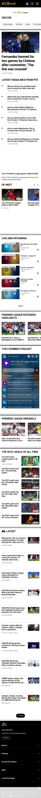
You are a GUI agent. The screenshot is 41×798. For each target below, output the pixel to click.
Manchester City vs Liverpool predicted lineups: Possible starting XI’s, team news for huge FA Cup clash (14, 540)
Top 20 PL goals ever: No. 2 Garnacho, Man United (10, 482)
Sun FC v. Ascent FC (27, 267)
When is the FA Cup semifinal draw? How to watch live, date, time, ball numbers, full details (21, 87)
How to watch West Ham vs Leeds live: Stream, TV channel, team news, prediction (13, 557)
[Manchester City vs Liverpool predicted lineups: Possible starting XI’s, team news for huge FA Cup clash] (33, 540)
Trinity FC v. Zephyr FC (28, 256)
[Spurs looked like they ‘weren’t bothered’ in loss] (13, 429)
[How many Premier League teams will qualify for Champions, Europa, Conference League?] (33, 575)
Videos (28, 24)
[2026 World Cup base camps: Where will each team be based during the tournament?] (33, 592)
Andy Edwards (6, 580)
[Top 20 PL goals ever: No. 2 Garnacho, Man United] (30, 484)
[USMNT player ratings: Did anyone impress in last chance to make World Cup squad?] (33, 680)
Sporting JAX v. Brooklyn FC (29, 245)
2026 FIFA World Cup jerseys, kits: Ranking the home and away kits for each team (13, 610)
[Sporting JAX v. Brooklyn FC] (10, 247)
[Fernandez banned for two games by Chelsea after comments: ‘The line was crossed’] (20, 42)
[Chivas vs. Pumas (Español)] (10, 282)
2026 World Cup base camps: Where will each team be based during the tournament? (13, 592)
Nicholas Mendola (12, 101)
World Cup (19, 24)
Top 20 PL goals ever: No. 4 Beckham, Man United (10, 506)
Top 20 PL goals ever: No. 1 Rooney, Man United (10, 471)
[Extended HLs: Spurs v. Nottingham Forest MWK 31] (13, 328)
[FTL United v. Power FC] (10, 294)
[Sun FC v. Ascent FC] (10, 271)
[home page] (9, 4)
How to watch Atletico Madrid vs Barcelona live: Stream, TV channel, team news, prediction (21, 108)
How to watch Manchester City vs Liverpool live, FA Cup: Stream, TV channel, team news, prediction (21, 129)
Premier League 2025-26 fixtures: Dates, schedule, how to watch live (12, 627)
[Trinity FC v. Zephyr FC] (10, 259)
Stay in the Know (7, 730)
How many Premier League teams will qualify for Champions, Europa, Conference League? (13, 575)
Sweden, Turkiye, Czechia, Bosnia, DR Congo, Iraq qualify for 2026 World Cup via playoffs (14, 698)
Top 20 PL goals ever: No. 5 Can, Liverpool (10, 516)
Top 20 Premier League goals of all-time (10, 459)
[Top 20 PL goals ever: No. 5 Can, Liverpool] (30, 519)
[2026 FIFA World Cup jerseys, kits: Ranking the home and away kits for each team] (33, 610)
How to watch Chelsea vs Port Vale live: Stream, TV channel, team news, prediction (22, 119)
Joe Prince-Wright (7, 73)
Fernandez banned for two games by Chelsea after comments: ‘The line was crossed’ (18, 63)
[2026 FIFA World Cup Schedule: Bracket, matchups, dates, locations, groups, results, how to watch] (33, 663)
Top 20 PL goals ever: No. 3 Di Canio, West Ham (10, 494)
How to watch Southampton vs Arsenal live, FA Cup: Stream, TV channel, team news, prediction (23, 140)
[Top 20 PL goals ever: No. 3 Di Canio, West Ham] (30, 496)
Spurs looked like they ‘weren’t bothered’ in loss (12, 439)
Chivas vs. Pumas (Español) (27, 280)
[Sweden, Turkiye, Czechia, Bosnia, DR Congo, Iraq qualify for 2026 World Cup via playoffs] (33, 698)
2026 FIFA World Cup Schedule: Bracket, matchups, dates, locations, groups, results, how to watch (14, 663)
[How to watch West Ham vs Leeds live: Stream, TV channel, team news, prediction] (33, 557)
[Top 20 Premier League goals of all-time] (30, 461)
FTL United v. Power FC (28, 291)
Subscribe (6, 737)
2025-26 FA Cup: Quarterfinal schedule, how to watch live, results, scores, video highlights (23, 98)
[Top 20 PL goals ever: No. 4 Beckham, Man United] (30, 508)
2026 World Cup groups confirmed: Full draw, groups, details (13, 645)
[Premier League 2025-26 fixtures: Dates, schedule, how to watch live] (33, 627)
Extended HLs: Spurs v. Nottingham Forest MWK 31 (13, 339)
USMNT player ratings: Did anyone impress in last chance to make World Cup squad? (12, 680)
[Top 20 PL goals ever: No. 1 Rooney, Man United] (30, 473)
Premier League (7, 24)
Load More (20, 715)
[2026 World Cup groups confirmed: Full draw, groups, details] (33, 645)
